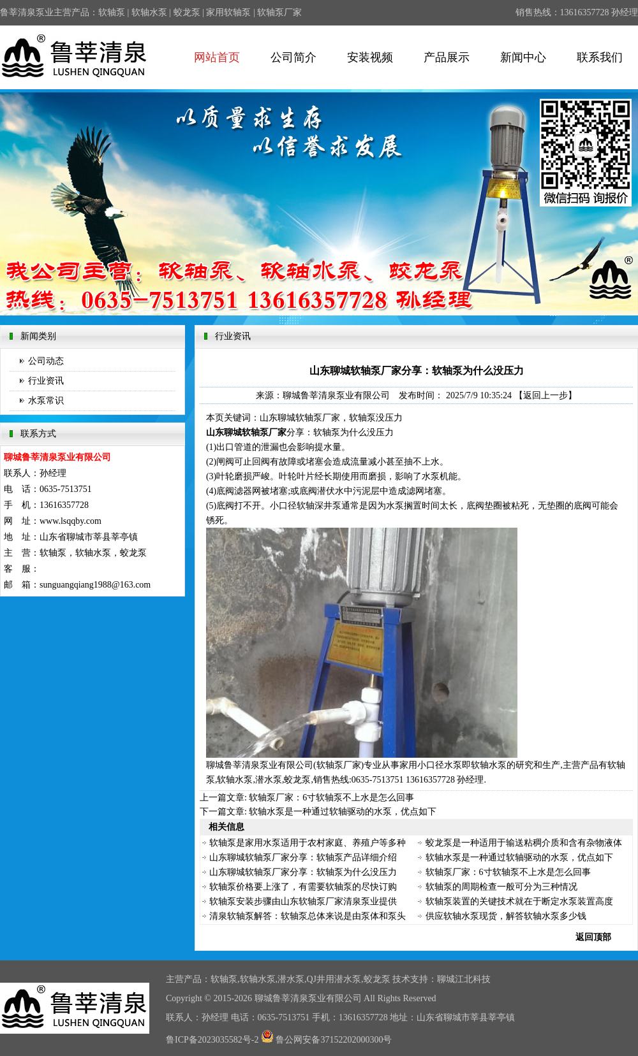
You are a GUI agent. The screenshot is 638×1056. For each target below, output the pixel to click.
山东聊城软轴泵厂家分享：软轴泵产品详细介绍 (303, 857)
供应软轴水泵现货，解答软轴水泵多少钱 (506, 916)
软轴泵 (111, 12)
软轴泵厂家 (279, 12)
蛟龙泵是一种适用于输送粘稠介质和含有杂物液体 (524, 843)
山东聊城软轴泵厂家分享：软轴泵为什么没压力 (303, 872)
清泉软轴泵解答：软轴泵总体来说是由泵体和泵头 (307, 916)
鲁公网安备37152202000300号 (326, 1040)
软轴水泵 (149, 12)
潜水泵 (291, 979)
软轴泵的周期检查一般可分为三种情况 (501, 887)
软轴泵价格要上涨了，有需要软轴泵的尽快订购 (303, 887)
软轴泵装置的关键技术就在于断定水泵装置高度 (519, 901)
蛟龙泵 (187, 12)
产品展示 (447, 57)
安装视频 (370, 57)
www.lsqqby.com (70, 521)
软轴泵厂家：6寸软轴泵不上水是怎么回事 (331, 797)
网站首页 (217, 57)
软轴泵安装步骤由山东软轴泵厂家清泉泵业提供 (303, 901)
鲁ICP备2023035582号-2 (212, 1040)
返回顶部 (593, 937)
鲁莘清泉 (290, 998)
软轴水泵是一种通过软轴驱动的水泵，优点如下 (342, 811)
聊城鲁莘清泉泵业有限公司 (336, 395)
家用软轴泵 (228, 12)
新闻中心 (523, 57)
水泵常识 (46, 400)
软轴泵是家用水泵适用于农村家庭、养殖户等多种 (307, 843)
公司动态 (46, 361)
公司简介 (293, 57)
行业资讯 (46, 381)
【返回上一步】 (545, 395)
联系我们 (600, 57)
